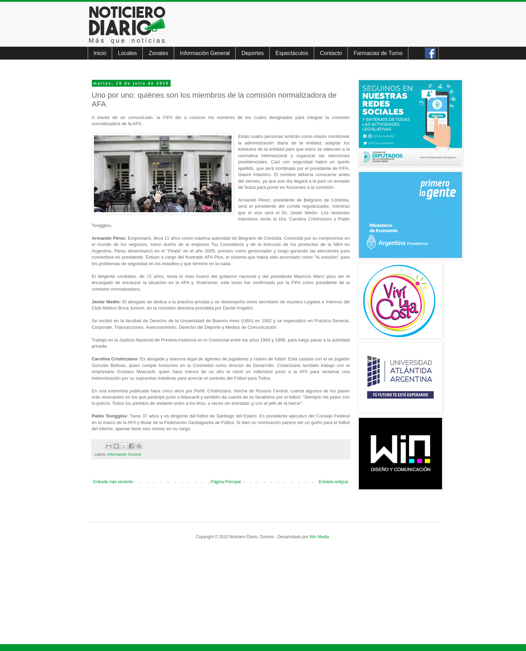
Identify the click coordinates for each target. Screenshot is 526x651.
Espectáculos (292, 53)
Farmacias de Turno (378, 53)
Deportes (252, 53)
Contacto (331, 53)
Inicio (100, 53)
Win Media (319, 536)
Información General (205, 53)
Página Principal (226, 481)
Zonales (158, 53)
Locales (127, 53)
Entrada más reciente (113, 481)
